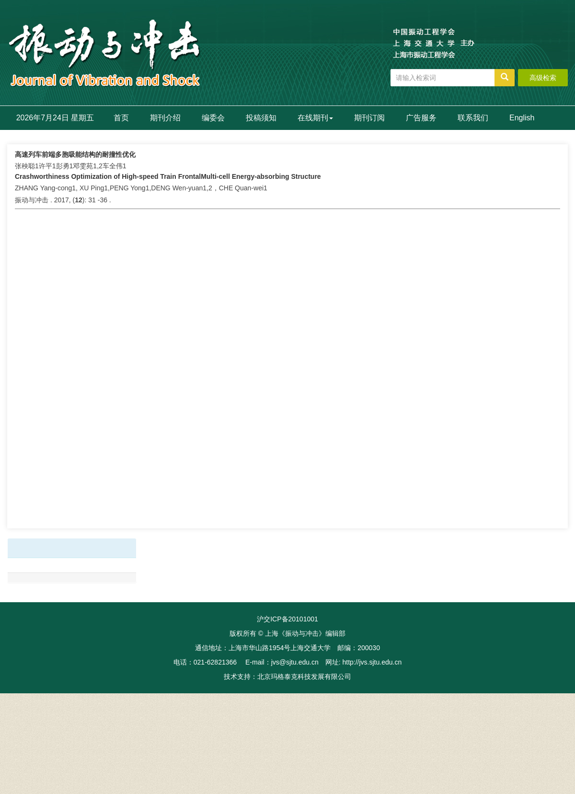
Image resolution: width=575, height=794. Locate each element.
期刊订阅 (369, 118)
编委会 (213, 118)
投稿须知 (261, 118)
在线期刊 (315, 118)
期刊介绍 (165, 118)
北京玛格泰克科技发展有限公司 (304, 676)
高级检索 (542, 78)
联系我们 (473, 118)
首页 (121, 118)
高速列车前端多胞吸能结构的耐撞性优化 (75, 154)
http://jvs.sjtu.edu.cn (372, 662)
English (521, 118)
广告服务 (421, 118)
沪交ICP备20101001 (287, 619)
